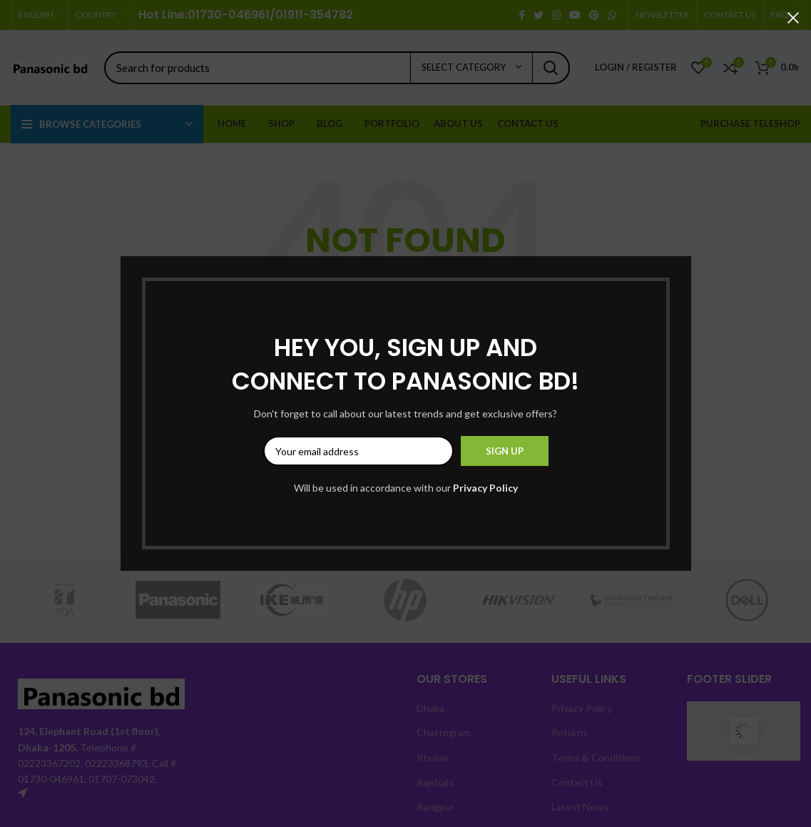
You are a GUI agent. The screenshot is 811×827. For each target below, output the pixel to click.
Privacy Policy (485, 488)
